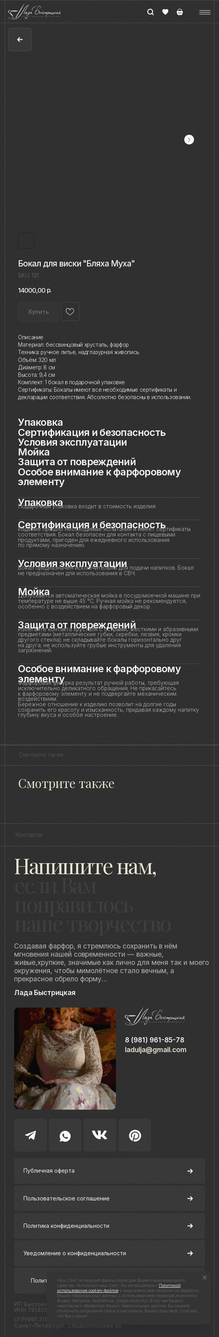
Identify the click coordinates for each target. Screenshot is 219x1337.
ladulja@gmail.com (156, 1049)
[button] (205, 12)
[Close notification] (205, 1278)
